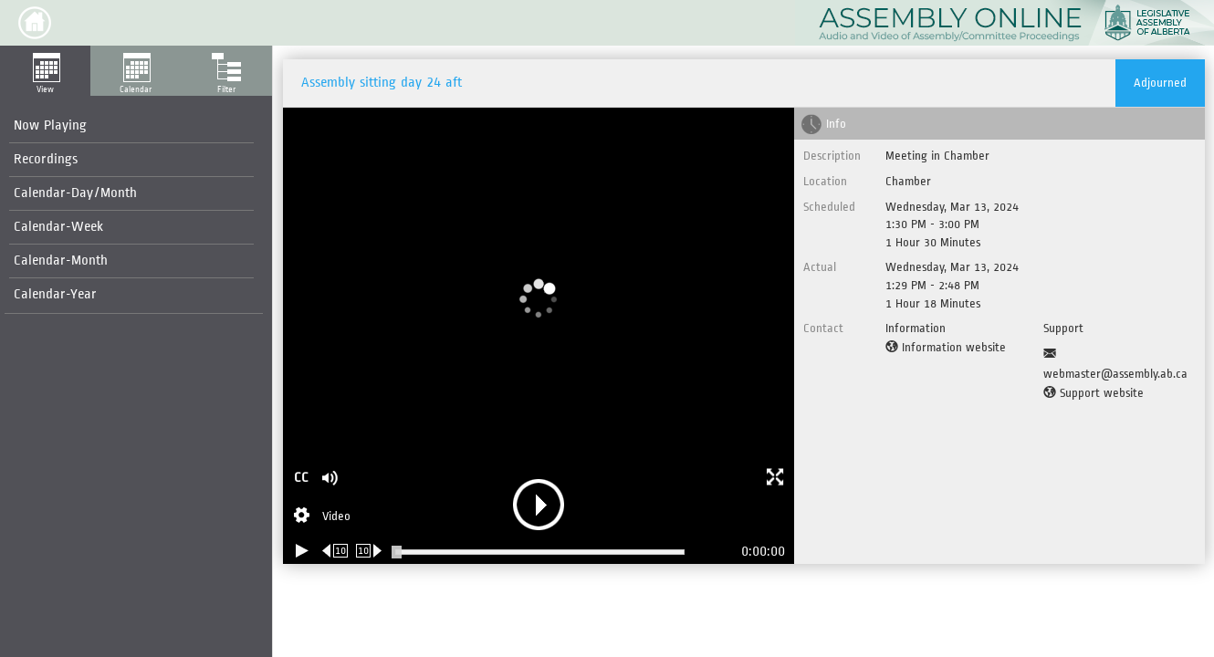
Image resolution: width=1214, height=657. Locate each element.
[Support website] (1093, 393)
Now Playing (50, 125)
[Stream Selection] (322, 517)
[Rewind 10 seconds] (335, 551)
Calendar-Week (58, 227)
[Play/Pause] (302, 551)
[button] (34, 22)
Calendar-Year (55, 294)
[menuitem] (131, 126)
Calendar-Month (61, 260)
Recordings (46, 159)
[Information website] (945, 348)
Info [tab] (836, 123)
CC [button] (301, 477)
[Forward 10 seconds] (369, 551)
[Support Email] (1120, 364)
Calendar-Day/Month (75, 193)
